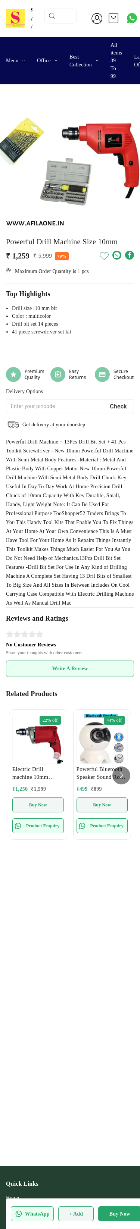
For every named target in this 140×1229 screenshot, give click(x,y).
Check (118, 406)
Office (44, 60)
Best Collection (80, 61)
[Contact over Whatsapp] (132, 18)
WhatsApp (32, 1213)
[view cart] (113, 18)
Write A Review (70, 668)
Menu (12, 60)
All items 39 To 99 (116, 60)
